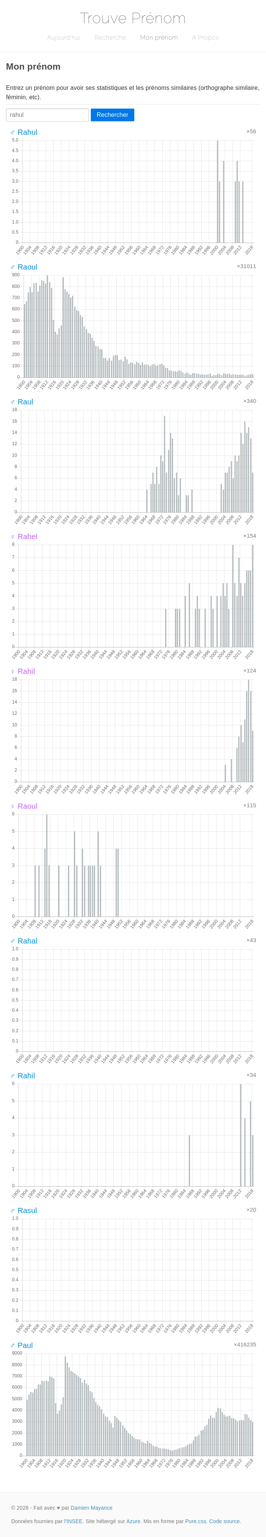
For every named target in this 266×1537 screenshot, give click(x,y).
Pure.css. (196, 1521)
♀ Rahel (24, 536)
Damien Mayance (92, 1508)
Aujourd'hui (64, 37)
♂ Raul (21, 402)
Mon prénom (159, 37)
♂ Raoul (24, 267)
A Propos (205, 37)
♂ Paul (21, 1345)
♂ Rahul (24, 132)
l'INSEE (73, 1521)
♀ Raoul (24, 806)
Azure (133, 1521)
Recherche (110, 37)
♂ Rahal (24, 941)
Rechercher (112, 115)
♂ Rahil (22, 1076)
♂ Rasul (23, 1210)
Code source (224, 1521)
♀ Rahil (22, 671)
